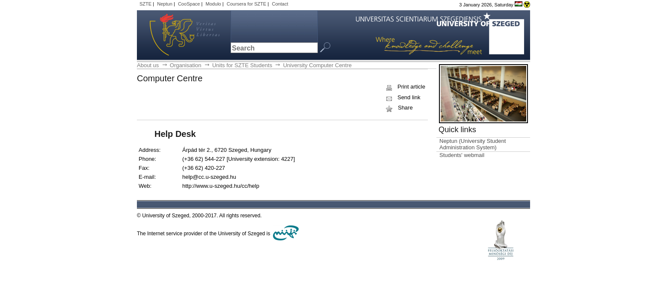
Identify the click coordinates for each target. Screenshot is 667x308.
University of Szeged (174, 35)
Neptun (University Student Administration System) (472, 144)
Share (398, 107)
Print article (405, 86)
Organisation (186, 65)
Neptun (164, 3)
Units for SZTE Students (242, 65)
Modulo (213, 3)
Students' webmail (461, 155)
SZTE (145, 3)
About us (148, 65)
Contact (280, 3)
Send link (402, 97)
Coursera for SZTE (247, 3)
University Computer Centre (317, 65)
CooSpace (189, 3)
